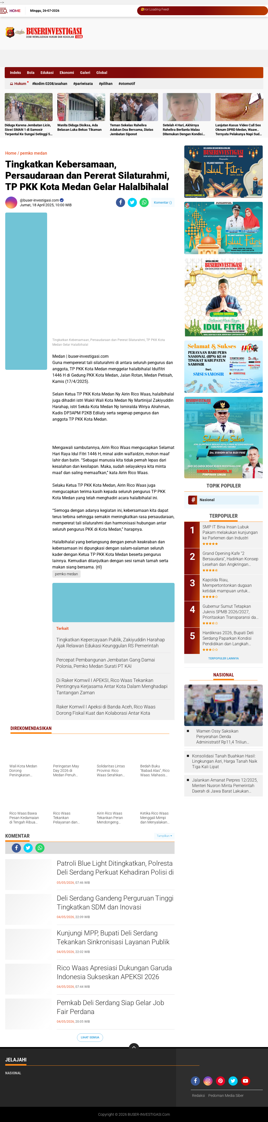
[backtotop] (134, 1048)
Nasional (207, 500)
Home (14, 10)
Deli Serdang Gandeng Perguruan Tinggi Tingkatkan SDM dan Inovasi (115, 902)
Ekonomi (67, 73)
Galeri (85, 73)
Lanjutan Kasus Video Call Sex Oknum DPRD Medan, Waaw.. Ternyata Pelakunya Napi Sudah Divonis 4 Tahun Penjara (239, 130)
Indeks (15, 73)
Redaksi (198, 1095)
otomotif (128, 84)
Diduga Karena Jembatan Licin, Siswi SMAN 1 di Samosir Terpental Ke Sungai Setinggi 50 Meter (28, 130)
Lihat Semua (90, 1037)
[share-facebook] (120, 202)
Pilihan (107, 84)
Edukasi (47, 73)
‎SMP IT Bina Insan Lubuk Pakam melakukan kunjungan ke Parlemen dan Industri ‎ (230, 532)
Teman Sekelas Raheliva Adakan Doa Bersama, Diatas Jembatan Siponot (131, 129)
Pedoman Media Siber (226, 1095)
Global (101, 73)
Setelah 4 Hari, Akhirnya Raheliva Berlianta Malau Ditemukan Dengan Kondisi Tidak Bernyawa (183, 130)
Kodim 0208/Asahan (50, 84)
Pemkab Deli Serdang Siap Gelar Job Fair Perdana (110, 1007)
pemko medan (33, 153)
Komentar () (163, 202)
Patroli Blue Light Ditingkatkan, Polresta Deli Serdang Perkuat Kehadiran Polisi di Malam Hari (115, 872)
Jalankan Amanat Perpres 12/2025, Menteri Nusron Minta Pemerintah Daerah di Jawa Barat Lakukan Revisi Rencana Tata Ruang (225, 786)
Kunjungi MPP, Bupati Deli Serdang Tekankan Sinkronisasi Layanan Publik (113, 937)
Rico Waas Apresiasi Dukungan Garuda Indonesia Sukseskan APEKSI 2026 (114, 972)
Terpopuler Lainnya (223, 658)
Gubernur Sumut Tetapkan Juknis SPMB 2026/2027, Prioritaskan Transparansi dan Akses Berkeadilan (230, 612)
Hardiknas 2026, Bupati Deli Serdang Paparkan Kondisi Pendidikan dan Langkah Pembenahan (228, 638)
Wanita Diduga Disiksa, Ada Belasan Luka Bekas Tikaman (79, 127)
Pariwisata (84, 84)
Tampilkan (164, 836)
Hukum (20, 84)
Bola (31, 73)
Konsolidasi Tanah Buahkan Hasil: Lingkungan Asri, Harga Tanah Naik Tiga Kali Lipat (224, 761)
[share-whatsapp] (144, 202)
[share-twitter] (132, 202)
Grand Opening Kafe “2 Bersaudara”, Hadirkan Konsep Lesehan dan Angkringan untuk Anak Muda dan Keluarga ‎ (230, 559)
